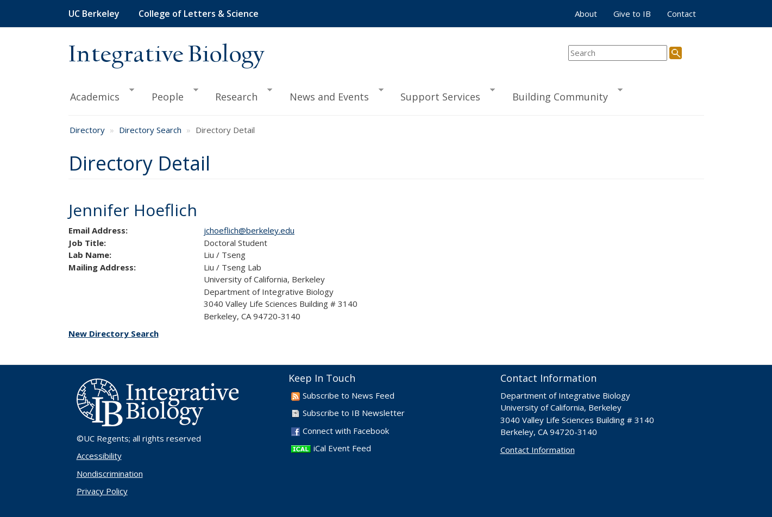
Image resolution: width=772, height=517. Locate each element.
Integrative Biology (166, 55)
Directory (87, 129)
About (586, 13)
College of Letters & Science (199, 14)
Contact (681, 13)
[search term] (617, 53)
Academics (101, 95)
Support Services (443, 95)
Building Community (563, 95)
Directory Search (150, 129)
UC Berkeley (94, 14)
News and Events (332, 95)
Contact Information (537, 449)
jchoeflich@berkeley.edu (249, 230)
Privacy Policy (102, 491)
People (170, 95)
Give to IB (632, 13)
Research (238, 95)
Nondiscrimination (110, 473)
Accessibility (99, 455)
